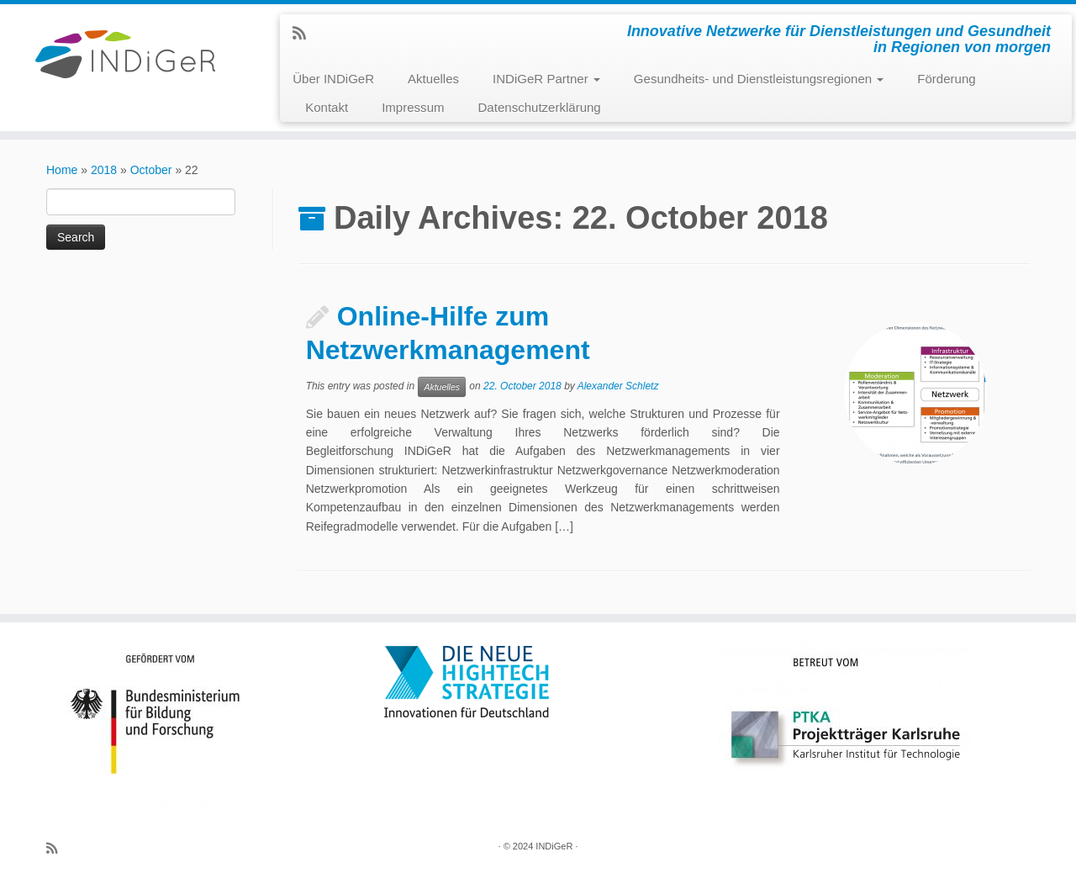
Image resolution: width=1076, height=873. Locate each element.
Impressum (413, 107)
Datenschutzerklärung (539, 107)
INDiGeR (553, 846)
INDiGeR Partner (546, 78)
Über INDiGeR (333, 78)
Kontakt (326, 107)
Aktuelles (433, 78)
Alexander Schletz (618, 386)
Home (61, 170)
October (151, 170)
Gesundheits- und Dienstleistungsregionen (758, 78)
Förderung (946, 78)
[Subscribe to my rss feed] (305, 33)
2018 (104, 170)
